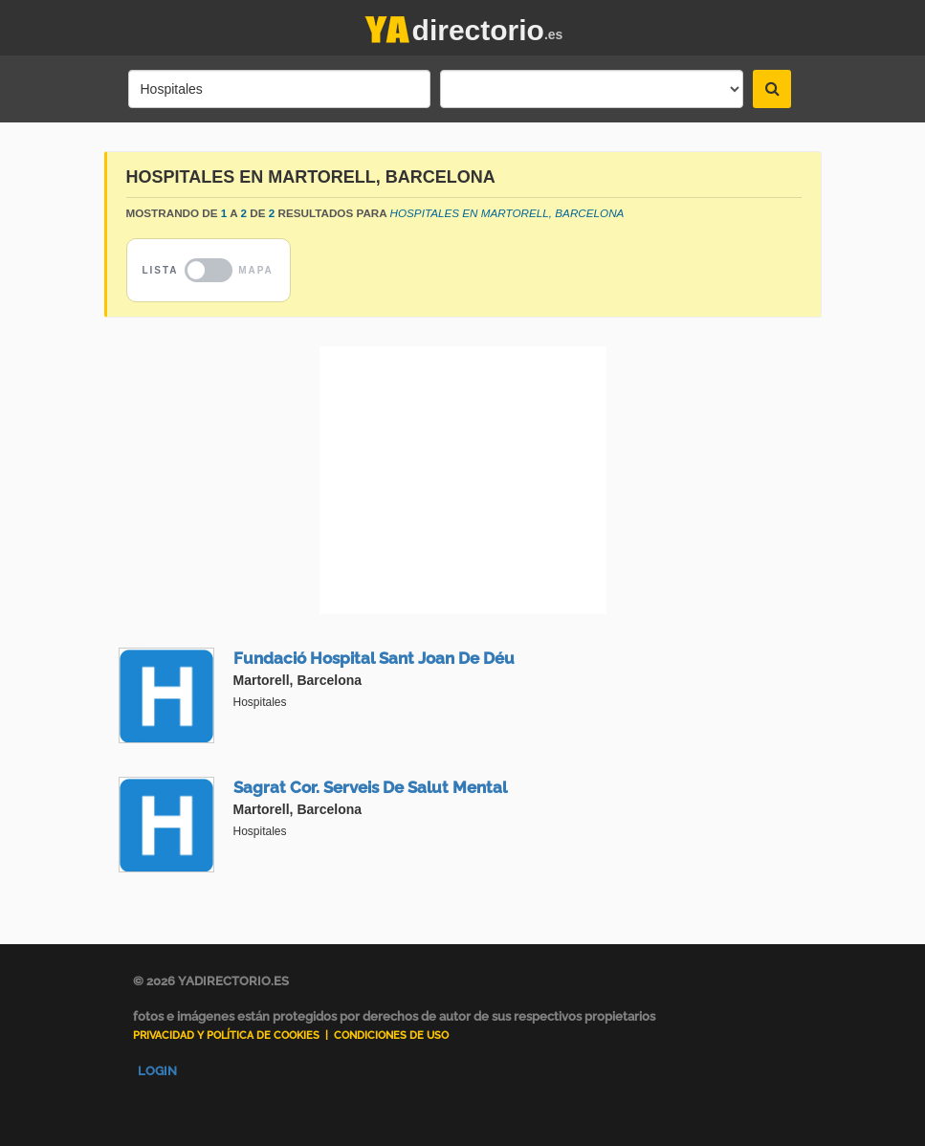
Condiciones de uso (391, 1035)
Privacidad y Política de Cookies (226, 1035)
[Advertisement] (463, 480)
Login (157, 1071)
